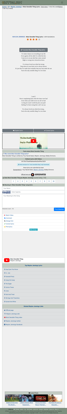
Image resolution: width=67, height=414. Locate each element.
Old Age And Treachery (12, 298)
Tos (25, 409)
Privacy (17, 409)
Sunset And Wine (10, 301)
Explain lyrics (18, 130)
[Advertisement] (33, 22)
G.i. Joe (7, 273)
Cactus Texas (9, 287)
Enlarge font (8, 221)
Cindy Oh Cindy (9, 280)
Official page (9, 310)
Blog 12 (57, 409)
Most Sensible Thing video (13, 317)
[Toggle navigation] (62, 2)
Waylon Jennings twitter (12, 321)
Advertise (46, 409)
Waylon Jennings (16, 7)
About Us (51, 409)
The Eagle (8, 284)
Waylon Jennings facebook (13, 324)
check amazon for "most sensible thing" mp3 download (33, 164)
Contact (41, 409)
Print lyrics (8, 227)
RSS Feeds (29, 409)
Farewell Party (9, 276)
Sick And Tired (9, 294)
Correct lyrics (49, 130)
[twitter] (14, 409)
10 (53, 181)
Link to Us (35, 409)
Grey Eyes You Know (11, 269)
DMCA (21, 409)
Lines (6, 291)
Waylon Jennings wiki (12, 314)
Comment (8, 218)
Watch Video (8, 215)
